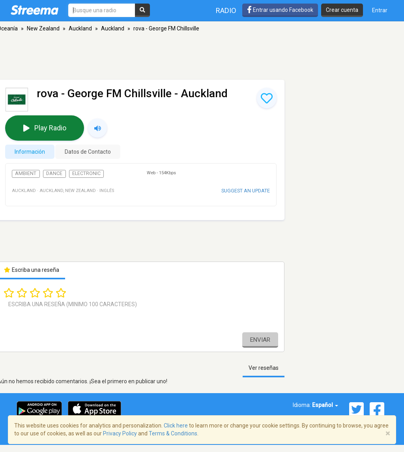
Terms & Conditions (173, 433)
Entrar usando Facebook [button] (280, 10)
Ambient (25, 173)
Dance (54, 173)
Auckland (80, 28)
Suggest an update (245, 191)
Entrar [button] (379, 10)
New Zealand (43, 28)
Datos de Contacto (88, 152)
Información (30, 152)
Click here (176, 425)
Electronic (86, 173)
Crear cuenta (342, 10)
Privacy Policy (120, 433)
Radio (226, 10)
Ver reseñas (264, 368)
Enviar (260, 339)
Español (325, 405)
